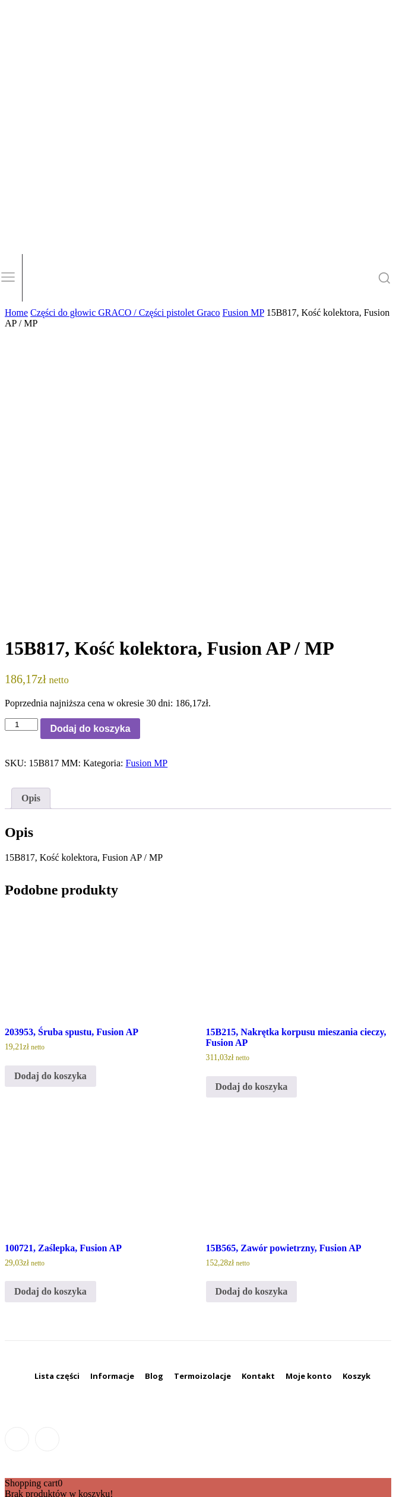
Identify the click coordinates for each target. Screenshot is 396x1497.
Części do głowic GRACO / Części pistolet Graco (125, 312)
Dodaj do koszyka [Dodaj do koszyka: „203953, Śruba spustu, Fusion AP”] (50, 1076)
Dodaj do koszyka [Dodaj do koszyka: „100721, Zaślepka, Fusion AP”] (50, 1291)
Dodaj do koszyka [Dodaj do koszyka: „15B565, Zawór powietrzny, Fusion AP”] (252, 1291)
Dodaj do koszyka (90, 729)
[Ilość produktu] (21, 724)
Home (16, 312)
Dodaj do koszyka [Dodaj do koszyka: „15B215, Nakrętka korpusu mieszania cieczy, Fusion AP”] (252, 1086)
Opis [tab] (30, 798)
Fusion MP (243, 312)
